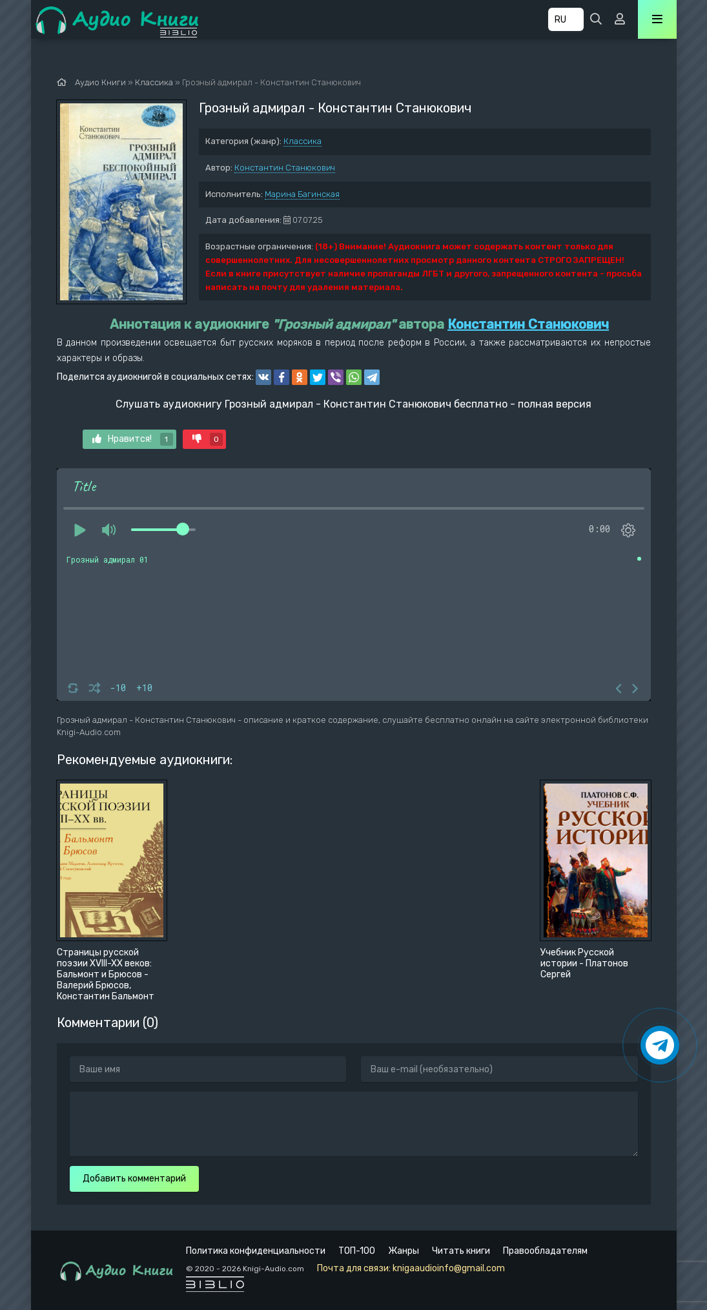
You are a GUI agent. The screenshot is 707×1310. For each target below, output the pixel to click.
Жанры (403, 1250)
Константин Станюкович (284, 167)
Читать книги (461, 1250)
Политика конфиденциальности (255, 1250)
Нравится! (132, 439)
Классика (302, 141)
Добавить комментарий (134, 1178)
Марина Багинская (302, 194)
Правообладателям (545, 1250)
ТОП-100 (356, 1250)
